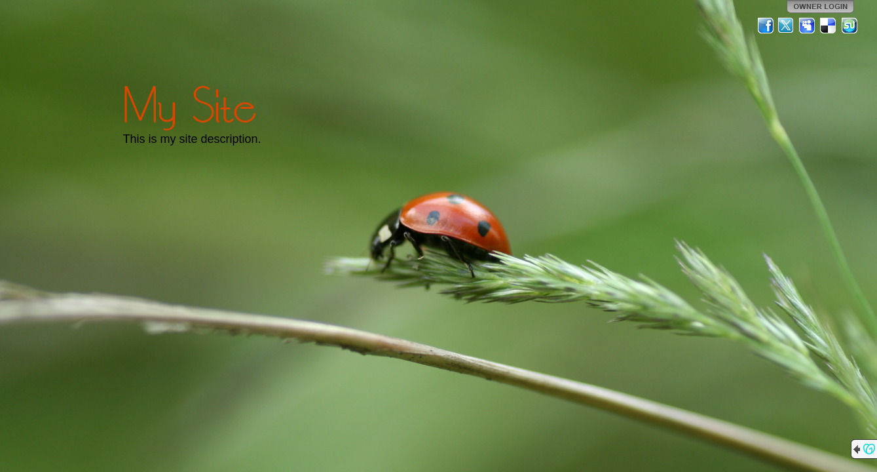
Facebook (765, 25)
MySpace (807, 25)
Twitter (786, 25)
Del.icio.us (828, 25)
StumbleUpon (849, 25)
